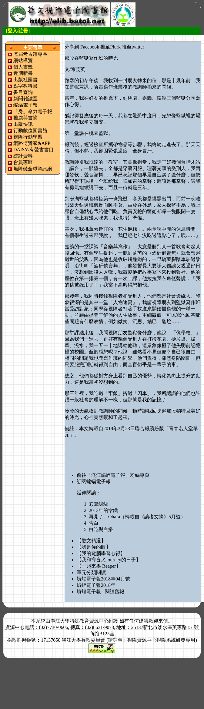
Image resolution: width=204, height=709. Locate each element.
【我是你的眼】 (94, 547)
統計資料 (23, 156)
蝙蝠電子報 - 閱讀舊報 (100, 591)
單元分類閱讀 (91, 572)
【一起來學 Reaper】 (99, 566)
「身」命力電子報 (32, 111)
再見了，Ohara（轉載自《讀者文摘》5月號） (137, 516)
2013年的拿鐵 (103, 510)
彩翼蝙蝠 (98, 504)
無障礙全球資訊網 (32, 168)
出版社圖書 (25, 79)
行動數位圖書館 (30, 130)
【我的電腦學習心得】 (101, 553)
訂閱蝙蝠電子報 (94, 481)
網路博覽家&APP (31, 143)
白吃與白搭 (101, 529)
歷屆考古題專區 (30, 54)
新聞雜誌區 (25, 98)
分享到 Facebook (82, 46)
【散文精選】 (91, 540)
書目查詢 (23, 92)
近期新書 (23, 73)
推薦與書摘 (25, 117)
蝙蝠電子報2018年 (96, 585)
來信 (163, 621)
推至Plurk (110, 46)
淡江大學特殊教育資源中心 (79, 621)
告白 (94, 523)
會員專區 (23, 162)
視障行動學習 (27, 136)
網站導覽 (23, 60)
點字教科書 (25, 86)
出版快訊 (23, 124)
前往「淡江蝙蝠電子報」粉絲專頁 (113, 475)
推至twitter (133, 46)
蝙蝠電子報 (25, 105)
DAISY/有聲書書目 (33, 149)
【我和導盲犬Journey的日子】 (109, 559)
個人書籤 (23, 66)
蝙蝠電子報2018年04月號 (103, 578)
